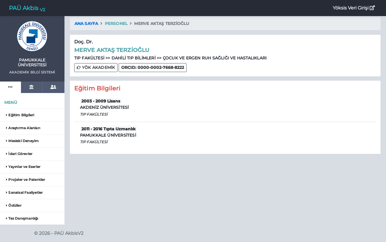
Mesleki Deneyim (22, 141)
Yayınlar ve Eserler (23, 166)
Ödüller (13, 205)
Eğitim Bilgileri (20, 115)
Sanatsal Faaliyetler (24, 192)
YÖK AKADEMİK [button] (96, 67)
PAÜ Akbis (27, 8)
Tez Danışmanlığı (22, 218)
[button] (153, 67)
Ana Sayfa (86, 23)
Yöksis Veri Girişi (354, 8)
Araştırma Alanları (23, 128)
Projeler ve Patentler (25, 179)
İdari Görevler (19, 154)
